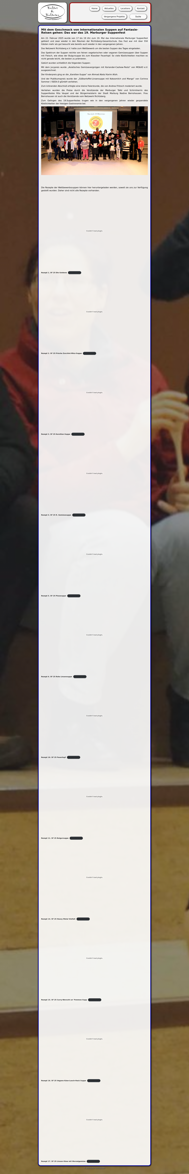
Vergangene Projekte (114, 16)
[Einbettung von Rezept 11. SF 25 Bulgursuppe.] (94, 796)
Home (95, 8)
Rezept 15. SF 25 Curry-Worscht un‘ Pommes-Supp (64, 1000)
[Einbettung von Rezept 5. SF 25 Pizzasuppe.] (94, 554)
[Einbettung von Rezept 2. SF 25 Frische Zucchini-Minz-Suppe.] (94, 311)
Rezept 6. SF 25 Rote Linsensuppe (56, 677)
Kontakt (141, 8)
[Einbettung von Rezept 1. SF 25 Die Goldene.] (94, 231)
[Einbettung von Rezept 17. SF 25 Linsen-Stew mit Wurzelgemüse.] (94, 1119)
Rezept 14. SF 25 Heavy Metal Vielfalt (58, 919)
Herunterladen (74, 273)
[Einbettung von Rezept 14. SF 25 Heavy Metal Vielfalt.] (94, 877)
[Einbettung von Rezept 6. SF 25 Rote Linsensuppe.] (94, 635)
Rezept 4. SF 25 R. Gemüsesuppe (56, 515)
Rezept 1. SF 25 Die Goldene (54, 273)
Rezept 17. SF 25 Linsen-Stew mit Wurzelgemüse (63, 1161)
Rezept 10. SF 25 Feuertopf (53, 757)
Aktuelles (109, 8)
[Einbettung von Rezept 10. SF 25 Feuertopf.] (94, 715)
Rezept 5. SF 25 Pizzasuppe (53, 596)
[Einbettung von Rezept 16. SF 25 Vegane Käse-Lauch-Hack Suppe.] (94, 1039)
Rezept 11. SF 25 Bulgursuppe (55, 838)
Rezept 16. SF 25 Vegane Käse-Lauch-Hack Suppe (63, 1081)
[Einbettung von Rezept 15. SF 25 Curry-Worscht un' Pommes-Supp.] (94, 958)
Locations (125, 8)
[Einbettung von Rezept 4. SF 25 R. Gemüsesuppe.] (94, 473)
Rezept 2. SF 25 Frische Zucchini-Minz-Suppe (61, 353)
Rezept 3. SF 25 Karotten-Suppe (55, 434)
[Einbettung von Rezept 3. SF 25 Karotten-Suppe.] (94, 392)
